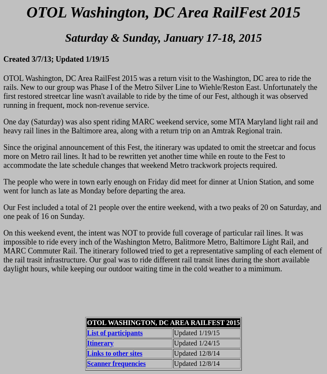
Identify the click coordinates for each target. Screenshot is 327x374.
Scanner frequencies (116, 363)
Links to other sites (115, 353)
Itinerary (100, 343)
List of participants (115, 333)
